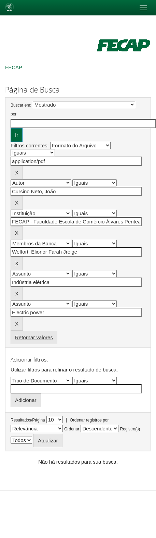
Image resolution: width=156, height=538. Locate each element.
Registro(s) (130, 429)
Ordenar (71, 429)
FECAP (13, 67)
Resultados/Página (28, 420)
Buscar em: (21, 105)
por (13, 114)
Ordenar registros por (89, 420)
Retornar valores (34, 337)
